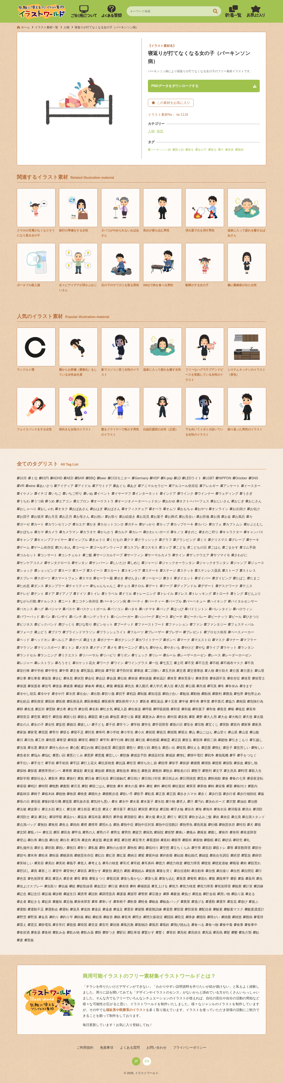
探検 (23, 771)
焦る (65, 825)
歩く (204, 794)
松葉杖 (180, 787)
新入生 (257, 771)
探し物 (252, 764)
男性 (127, 833)
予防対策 (126, 671)
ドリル (127, 594)
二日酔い (154, 671)
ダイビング (223, 579)
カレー (137, 533)
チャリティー (79, 587)
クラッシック (148, 540)
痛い (181, 833)
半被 (185, 702)
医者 (146, 702)
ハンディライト (98, 617)
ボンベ (171, 640)
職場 (236, 864)
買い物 (225, 895)
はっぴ (178, 610)
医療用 (109, 702)
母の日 (25, 802)
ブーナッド (125, 625)
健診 (80, 687)
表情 (231, 150)
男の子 (105, 833)
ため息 (25, 587)
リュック (141, 656)
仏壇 (260, 671)
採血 (240, 764)
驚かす (149, 933)
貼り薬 (239, 895)
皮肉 (88, 841)
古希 (63, 710)
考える (96, 864)
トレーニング (146, 594)
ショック (26, 571)
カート (39, 525)
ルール (171, 656)
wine (31, 486)
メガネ (84, 648)
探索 (34, 771)
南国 (242, 702)
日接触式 (119, 779)
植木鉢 (50, 794)
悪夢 (90, 756)
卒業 (206, 702)
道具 (76, 910)
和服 (187, 710)
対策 (91, 733)
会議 (113, 679)
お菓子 (159, 517)
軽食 (144, 902)
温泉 (83, 818)
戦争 (211, 756)
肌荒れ (256, 864)
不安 (191, 664)
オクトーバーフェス (194, 502)
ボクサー (107, 640)
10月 (23, 479)
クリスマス (219, 540)
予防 (112, 671)
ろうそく (64, 664)
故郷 (101, 771)
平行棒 (119, 741)
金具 (44, 918)
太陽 (260, 717)
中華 (65, 671)
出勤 (97, 694)
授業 (218, 764)
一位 (155, 664)
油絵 (243, 802)
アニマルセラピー (154, 486)
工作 (41, 741)
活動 (166, 810)
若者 (69, 879)
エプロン (83, 502)
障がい (215, 918)
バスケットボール (93, 610)
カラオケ (89, 533)
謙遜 (122, 895)
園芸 (94, 717)
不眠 (216, 664)
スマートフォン (66, 579)
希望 (63, 741)
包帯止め (254, 694)
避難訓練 (155, 910)
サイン (180, 556)
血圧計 (102, 887)
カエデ (80, 525)
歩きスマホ (188, 794)
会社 (91, 679)
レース (216, 656)
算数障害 (244, 848)
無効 (44, 825)
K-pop (168, 479)
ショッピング (47, 571)
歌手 (140, 794)
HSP (156, 479)
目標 (127, 841)
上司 (180, 664)
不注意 (203, 664)
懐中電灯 (196, 756)
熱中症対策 (146, 825)
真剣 (167, 841)
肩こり (46, 871)
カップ (164, 525)
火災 (162, 818)
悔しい (259, 748)
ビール (237, 617)
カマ (40, 533)
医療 (62, 702)
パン (47, 617)
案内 (254, 787)
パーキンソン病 (160, 150)
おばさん (113, 510)
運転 (65, 910)
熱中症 (129, 825)
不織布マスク (233, 664)
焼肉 (76, 825)
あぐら (121, 486)
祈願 (51, 848)
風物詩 (143, 925)
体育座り (187, 679)
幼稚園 (154, 741)
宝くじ (213, 725)
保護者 (36, 687)
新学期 (25, 779)
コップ (167, 548)
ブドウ (56, 633)
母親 (37, 802)
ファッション (178, 625)
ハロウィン (244, 610)
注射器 (85, 810)
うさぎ (247, 494)
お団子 (25, 517)
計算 (249, 887)
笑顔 (208, 848)
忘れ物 (89, 748)
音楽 (94, 925)
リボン (125, 656)
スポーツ (43, 579)
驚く (162, 933)
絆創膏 (168, 856)
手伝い (25, 764)
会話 (102, 679)
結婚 (180, 856)
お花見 (144, 517)
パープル (175, 602)
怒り (132, 748)
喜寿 (252, 710)
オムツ (171, 510)
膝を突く (166, 871)
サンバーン (100, 563)
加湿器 (156, 694)
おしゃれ (47, 510)
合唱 (84, 710)
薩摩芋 (224, 879)
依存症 (235, 679)
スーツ (66, 571)
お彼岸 (39, 517)
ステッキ (186, 571)
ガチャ (133, 525)
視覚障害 (224, 887)
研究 (239, 841)
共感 (202, 687)
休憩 (80, 679)
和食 (212, 710)
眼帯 (177, 841)
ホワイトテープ (150, 640)
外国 (173, 717)
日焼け (135, 779)
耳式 (126, 864)
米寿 (34, 856)
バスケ (70, 610)
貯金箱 (211, 895)
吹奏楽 (136, 710)
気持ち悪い (102, 802)
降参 (191, 918)
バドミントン (198, 610)
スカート (113, 571)
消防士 (25, 818)
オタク (63, 510)
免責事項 (110, 1048)
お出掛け (239, 510)
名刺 (95, 710)
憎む (182, 756)
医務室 (39, 702)
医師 (51, 702)
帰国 (73, 741)
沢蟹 (232, 802)
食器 (37, 933)
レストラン (45, 664)
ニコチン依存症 (87, 602)
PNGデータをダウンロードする (177, 86)
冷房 (72, 694)
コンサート (49, 556)
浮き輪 (178, 810)
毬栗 (68, 802)
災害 (184, 818)
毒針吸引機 (53, 802)
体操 (134, 679)
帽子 (95, 741)
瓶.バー (36, 833)
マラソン (26, 648)
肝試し (25, 871)
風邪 (155, 925)
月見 (77, 787)
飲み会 (60, 933)
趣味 (58, 902)
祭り (83, 848)
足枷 (69, 902)
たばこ (241, 579)
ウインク (186, 494)
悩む (48, 756)
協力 (231, 702)
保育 (247, 679)
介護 (236, 671)
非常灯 (60, 925)
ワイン (119, 664)
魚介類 (247, 933)
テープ (168, 587)
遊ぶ (255, 902)
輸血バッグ (171, 902)
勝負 (229, 694)
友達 (30, 710)
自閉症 (249, 871)
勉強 (186, 694)
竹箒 (197, 848)
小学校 (114, 733)
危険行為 (256, 702)
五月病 (170, 671)
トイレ (95, 594)
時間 (44, 787)
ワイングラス (138, 664)
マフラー (250, 640)
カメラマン (70, 533)
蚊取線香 (86, 887)
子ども (100, 725)
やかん (158, 648)
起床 (48, 902)
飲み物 (75, 933)
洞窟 (144, 810)
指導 (164, 764)
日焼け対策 (152, 779)
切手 (122, 694)
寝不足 (79, 733)
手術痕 (64, 764)
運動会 (53, 910)
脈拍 (108, 871)
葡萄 (193, 879)
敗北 (137, 771)
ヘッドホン (42, 640)
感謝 (172, 756)
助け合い (171, 694)
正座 (162, 794)
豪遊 (176, 895)
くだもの (116, 540)
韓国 (83, 925)
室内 (236, 725)
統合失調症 (221, 856)
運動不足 (37, 910)
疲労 (138, 833)
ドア (51, 594)
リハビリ (109, 656)
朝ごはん (98, 787)
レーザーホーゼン (193, 656)
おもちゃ (186, 510)
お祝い (99, 517)
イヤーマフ (122, 494)
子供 (112, 725)
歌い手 (128, 794)
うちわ (25, 502)
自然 (236, 871)
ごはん (216, 548)
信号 (48, 687)
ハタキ (133, 610)
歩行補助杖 (248, 794)
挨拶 (186, 764)
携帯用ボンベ (51, 771)
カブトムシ (234, 525)
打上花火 (90, 764)
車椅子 (121, 902)
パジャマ (54, 610)
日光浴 (104, 779)
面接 (73, 925)
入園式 (144, 687)
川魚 (30, 741)
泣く (62, 810)
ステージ (169, 571)
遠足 (119, 910)
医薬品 (159, 702)
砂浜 (228, 841)
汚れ (201, 802)
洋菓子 (121, 810)
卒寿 (196, 702)
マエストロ (202, 640)
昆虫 (203, 779)
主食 (76, 671)
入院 (181, 687)
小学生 (129, 733)
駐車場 (135, 933)
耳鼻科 (149, 864)
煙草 (94, 825)
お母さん (83, 517)
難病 (241, 150)
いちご (56, 494)
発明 (236, 833)
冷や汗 (60, 694)
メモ (113, 648)
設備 (48, 895)
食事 (240, 925)
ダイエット (185, 579)
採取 (229, 764)
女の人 (25, 725)
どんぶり (254, 594)
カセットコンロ (112, 525)
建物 (224, 741)
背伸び (71, 871)
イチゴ (42, 494)
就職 (173, 733)
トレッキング (202, 594)
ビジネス (26, 625)
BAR (81, 479)
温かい (71, 818)
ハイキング (218, 602)
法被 (23, 810)
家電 (34, 733)
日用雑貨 (189, 779)
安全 (190, 725)
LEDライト (193, 479)
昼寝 (23, 787)
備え (102, 687)
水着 (136, 802)
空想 (166, 848)
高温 (208, 933)
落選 (182, 879)
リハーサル (90, 656)
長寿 (127, 918)
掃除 (207, 764)
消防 (259, 810)
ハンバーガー (124, 617)
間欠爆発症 (154, 918)
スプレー (26, 579)
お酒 (216, 517)
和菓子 (200, 710)
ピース (164, 617)
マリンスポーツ (48, 648)
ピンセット (104, 625)
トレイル (166, 594)
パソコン (117, 610)
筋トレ (221, 848)
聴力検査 (176, 864)
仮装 (48, 679)
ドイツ (81, 594)
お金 (227, 517)
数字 (197, 771)
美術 (62, 864)
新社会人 (40, 779)
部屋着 (193, 910)
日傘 (91, 779)
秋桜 (133, 848)
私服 (94, 848)
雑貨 (238, 918)
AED (69, 479)
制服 (143, 694)
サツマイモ (221, 556)
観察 (238, 887)
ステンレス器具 (209, 571)
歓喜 (151, 794)
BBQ (92, 479)
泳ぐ (108, 810)
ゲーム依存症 (44, 548)
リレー (157, 656)
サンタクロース (58, 563)
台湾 (73, 710)
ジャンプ (240, 563)
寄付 (55, 733)
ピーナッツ (219, 617)
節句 (23, 856)
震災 (34, 925)
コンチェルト (71, 556)
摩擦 (68, 771)
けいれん (64, 548)
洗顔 (133, 810)
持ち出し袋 (148, 764)
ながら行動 (28, 602)
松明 (167, 787)
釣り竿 (68, 918)
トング (238, 594)
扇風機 (223, 756)
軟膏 (133, 902)
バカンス (26, 610)
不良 (250, 664)
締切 (258, 856)
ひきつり (252, 617)
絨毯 (205, 856)
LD (179, 479)
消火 (248, 810)
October (241, 479)
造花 (233, 902)
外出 (162, 717)
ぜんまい (134, 579)
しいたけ (119, 563)
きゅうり (98, 540)
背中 (58, 871)
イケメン (26, 494)
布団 (52, 741)
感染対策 (157, 756)
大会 (224, 717)
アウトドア (103, 486)
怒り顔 (145, 748)
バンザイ (61, 617)
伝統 (123, 679)
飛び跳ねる (181, 925)
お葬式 (173, 517)
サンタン (81, 563)
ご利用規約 (91, 1048)
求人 (182, 802)
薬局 (251, 879)
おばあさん (80, 510)
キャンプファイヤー (52, 540)
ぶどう (42, 633)
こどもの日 (198, 548)
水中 (125, 802)
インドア (169, 494)
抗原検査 (107, 764)
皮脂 (98, 841)
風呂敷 (129, 925)
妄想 (62, 725)
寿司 (102, 733)
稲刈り (154, 848)
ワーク (105, 664)
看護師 (154, 841)
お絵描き (128, 517)
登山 (23, 841)
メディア (99, 648)
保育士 (260, 679)
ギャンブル (79, 540)
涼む (44, 818)
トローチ (222, 594)
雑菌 (227, 918)
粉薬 (55, 856)
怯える (195, 748)
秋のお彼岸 (118, 848)
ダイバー (204, 579)
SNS (254, 479)
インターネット (147, 494)
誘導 (83, 895)
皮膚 (109, 841)
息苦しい (243, 748)
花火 (58, 879)
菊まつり (98, 879)
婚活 (73, 725)
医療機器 (93, 702)
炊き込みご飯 (202, 818)
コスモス (151, 548)
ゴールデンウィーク (108, 548)
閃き (138, 918)
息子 (229, 748)
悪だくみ (76, 756)
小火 (141, 733)
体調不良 (219, 679)
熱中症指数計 (168, 825)
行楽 (114, 887)
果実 (192, 787)
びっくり (68, 625)
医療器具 (76, 702)
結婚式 (193, 856)
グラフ (167, 540)
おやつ (203, 510)
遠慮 (108, 910)
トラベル (111, 594)
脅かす (96, 871)
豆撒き (157, 895)
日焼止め (171, 779)
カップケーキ (183, 525)
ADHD (57, 479)
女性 (51, 725)
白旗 (44, 841)
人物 (151, 132)
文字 (219, 771)
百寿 (77, 841)
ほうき (91, 640)
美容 (40, 864)
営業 (37, 717)
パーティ (137, 602)
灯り (173, 818)
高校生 (196, 933)
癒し (214, 833)
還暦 (169, 910)
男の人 (90, 833)
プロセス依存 (217, 633)
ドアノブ (65, 594)
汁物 (172, 802)
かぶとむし (255, 525)
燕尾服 (202, 825)
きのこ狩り (210, 533)
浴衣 (191, 810)
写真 (213, 687)
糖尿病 (68, 856)
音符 (105, 925)
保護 (23, 687)
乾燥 (101, 671)
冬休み (233, 687)
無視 (54, 825)
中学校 (39, 671)
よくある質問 (130, 1048)
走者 (23, 902)
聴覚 (207, 864)
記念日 (36, 895)
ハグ (40, 610)
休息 (69, 679)
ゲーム (25, 548)
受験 (52, 710)
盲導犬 (140, 841)
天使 (249, 717)
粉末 (44, 856)
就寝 (152, 733)
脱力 (119, 871)
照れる (107, 825)
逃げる (199, 902)
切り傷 (109, 694)
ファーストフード (151, 625)
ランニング (49, 656)
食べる (199, 925)
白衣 (66, 841)
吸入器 (122, 710)
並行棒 (25, 671)
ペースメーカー (242, 633)
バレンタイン (222, 610)
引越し (257, 741)
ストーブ (231, 571)
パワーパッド (30, 617)
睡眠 (210, 841)
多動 (184, 717)
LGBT (209, 479)
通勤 (211, 902)
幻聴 (131, 741)
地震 (116, 717)
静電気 (46, 925)
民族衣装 (83, 802)
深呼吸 (57, 818)
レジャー (26, 664)
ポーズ (77, 640)
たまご (255, 579)
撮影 (79, 771)
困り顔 (179, 150)
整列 (208, 771)
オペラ (157, 510)
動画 (207, 694)
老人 (83, 864)
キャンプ (26, 540)
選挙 (130, 910)
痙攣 (171, 833)
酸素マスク (235, 910)
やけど (189, 648)
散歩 (169, 771)
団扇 (58, 717)
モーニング (129, 648)
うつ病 (39, 502)
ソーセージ (153, 579)
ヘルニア (61, 640)
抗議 (122, 764)
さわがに (240, 556)
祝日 (73, 848)
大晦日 (237, 717)
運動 (23, 910)
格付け (242, 787)
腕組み (139, 871)
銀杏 (109, 918)
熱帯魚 (188, 825)
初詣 (132, 694)
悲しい (114, 756)
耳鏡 (137, 864)
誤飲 (94, 895)
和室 (176, 710)
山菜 (234, 733)
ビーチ (178, 617)
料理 (244, 771)
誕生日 (71, 895)
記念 (23, 895)
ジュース (257, 563)
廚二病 (212, 741)
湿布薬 (96, 818)
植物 (62, 794)
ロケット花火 (85, 664)
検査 (83, 794)
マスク (220, 640)
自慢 (211, 871)
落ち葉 (153, 879)
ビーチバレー (197, 617)
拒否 (132, 764)
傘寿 (91, 687)
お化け (255, 510)
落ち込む (168, 879)
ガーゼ (25, 525)
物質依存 (228, 825)
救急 (112, 771)
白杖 (55, 841)
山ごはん (206, 733)
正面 (172, 794)
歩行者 (231, 794)
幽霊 (167, 741)
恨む (218, 748)
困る (191, 150)
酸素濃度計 (255, 910)
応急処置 (104, 748)
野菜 (34, 918)
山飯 (255, 733)
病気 (160, 132)
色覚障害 (37, 879)
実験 (226, 725)
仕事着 (36, 679)
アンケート (231, 486)
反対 (41, 710)
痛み (192, 833)
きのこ (193, 533)
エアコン (65, 502)
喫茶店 (25, 717)
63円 (45, 479)
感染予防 (140, 756)
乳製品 (89, 671)
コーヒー (82, 548)
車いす (107, 902)
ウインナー (206, 494)
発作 (225, 833)
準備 (119, 818)
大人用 (212, 717)
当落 (23, 748)
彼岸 (44, 748)
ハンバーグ (146, 617)
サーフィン (135, 556)
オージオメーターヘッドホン (139, 502)
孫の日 (178, 725)
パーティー (156, 602)
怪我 (182, 748)
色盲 (23, 879)
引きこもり (240, 741)
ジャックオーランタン (178, 563)
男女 (117, 833)
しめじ (135, 563)
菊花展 (114, 879)
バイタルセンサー (244, 602)
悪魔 (101, 756)
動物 (196, 694)
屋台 (184, 733)
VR (22, 486)
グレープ (238, 540)
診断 (58, 895)
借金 (58, 687)
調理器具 (108, 895)
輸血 (155, 902)
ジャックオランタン (214, 563)
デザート (207, 587)
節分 (258, 848)
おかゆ (170, 502)
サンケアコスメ (31, 563)
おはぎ (98, 510)
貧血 (198, 895)
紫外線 (154, 856)
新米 (54, 779)
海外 (209, 810)
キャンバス (255, 533)
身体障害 (83, 902)
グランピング (186, 540)
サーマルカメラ (159, 556)
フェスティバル (242, 625)
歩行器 (217, 794)
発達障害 (250, 833)
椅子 (37, 794)
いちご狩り (73, 494)
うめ (51, 502)
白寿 (34, 841)
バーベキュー (196, 602)
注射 (73, 810)
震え (23, 925)
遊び (244, 902)
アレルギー (210, 486)
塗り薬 (129, 717)
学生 (147, 725)
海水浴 (222, 810)
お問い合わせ (153, 1048)
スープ (80, 571)
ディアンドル (187, 587)
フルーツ (137, 633)
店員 (177, 741)
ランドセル (28, 656)
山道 (245, 733)
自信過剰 (183, 871)
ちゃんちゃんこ (104, 587)
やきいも (173, 648)
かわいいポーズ (157, 533)
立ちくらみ (181, 848)
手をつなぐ (248, 756)
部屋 (180, 910)
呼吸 (148, 710)
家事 (247, 725)
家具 (258, 725)
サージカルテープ (109, 556)
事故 (140, 671)
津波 (155, 810)
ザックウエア (199, 556)
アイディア (65, 486)
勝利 (218, 694)
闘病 (170, 918)
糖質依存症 (85, 856)
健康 (69, 687)
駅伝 (122, 933)
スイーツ (96, 571)
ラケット (230, 648)
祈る (40, 848)
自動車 (199, 871)
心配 (76, 748)
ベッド (25, 640)
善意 (223, 710)
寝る (214, 150)
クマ (130, 540)
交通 (182, 671)
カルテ (123, 533)
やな (201, 648)
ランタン (247, 648)
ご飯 (88, 556)
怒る (157, 748)
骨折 (172, 933)
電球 (260, 918)
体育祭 (203, 679)
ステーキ (152, 571)
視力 (175, 887)
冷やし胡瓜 (28, 694)
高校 (183, 933)
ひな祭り (85, 625)
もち (145, 648)
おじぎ (239, 502)
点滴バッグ (28, 825)
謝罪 (133, 895)
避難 (141, 910)
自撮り (224, 871)
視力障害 (206, 887)
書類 (66, 787)
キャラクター (232, 533)
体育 (173, 679)
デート (154, 587)
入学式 (158, 687)
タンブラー (56, 587)
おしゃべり (28, 510)
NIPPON (224, 479)
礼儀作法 (26, 848)
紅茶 (112, 856)
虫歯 (64, 887)
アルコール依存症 (185, 486)
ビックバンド (47, 625)
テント (39, 594)
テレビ (25, 594)
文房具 (232, 771)
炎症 (226, 818)
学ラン (124, 725)
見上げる (161, 887)
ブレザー (175, 633)
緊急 (247, 856)
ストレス (249, 571)
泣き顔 (50, 810)
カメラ (53, 533)
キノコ (178, 533)
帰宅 (84, 741)
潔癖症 (132, 818)
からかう (107, 533)
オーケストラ (104, 502)
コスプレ (133, 548)
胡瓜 (83, 871)
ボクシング (126, 640)
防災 (181, 918)
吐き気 (108, 710)
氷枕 (161, 802)
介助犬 (223, 671)
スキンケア (132, 571)
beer (103, 479)
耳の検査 (112, 864)
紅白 (101, 856)
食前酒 (25, 933)
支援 (90, 771)
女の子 (202, 150)
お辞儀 (204, 517)
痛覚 (203, 833)
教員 (147, 771)
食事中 (252, 925)
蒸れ (204, 879)
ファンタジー (217, 625)
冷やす (45, 694)
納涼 (133, 856)
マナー (234, 640)
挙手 (175, 764)
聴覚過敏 (221, 864)
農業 (186, 902)
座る (188, 741)
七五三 (168, 664)
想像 (126, 756)
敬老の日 (183, 771)
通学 (222, 902)
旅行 (73, 779)
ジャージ (151, 563)
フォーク (26, 633)
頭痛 (116, 925)
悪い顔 (60, 756)
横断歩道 (112, 794)
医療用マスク (129, 702)
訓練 (260, 887)
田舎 (67, 833)
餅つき (110, 933)
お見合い (188, 517)
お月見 (53, 517)
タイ (169, 579)
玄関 (23, 833)
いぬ (89, 494)
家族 (23, 733)
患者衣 (25, 756)
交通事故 (196, 671)
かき (93, 525)
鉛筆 (98, 918)
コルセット (28, 556)
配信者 (207, 910)
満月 (108, 818)
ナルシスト (49, 602)
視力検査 (189, 887)
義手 (73, 864)
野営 (23, 918)
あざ (133, 486)
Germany (141, 479)
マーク (185, 640)
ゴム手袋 (249, 548)
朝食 (113, 787)
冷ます (247, 687)
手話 (76, 764)
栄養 (221, 787)
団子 (48, 717)
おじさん (255, 502)
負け (187, 895)
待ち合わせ (60, 748)
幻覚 (142, 741)
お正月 (67, 517)
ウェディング (228, 494)
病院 (160, 833)
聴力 (162, 864)
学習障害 (162, 725)
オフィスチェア (136, 510)
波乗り (36, 810)
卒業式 (219, 702)
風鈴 (166, 925)
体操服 (147, 679)
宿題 (44, 733)
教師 (158, 771)
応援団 (120, 748)
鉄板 (80, 918)
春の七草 (239, 779)
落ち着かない (134, 879)
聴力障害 (193, 864)
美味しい (26, 864)
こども (181, 548)
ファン (198, 625)
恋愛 (207, 748)
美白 (51, 864)
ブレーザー (156, 633)
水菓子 (149, 802)
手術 (51, 764)
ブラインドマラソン (80, 633)
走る (251, 895)
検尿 (73, 794)
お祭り (113, 517)
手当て (39, 764)
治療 (254, 802)
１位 (34, 479)
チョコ (125, 587)
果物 (203, 787)
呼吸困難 (162, 710)
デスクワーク (228, 587)
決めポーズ (216, 802)
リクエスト (69, 656)
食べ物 (213, 925)
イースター (252, 486)
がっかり (148, 525)
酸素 (219, 910)
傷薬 (120, 687)
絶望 (236, 856)
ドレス (183, 594)
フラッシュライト (113, 633)
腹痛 (152, 871)
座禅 (199, 741)
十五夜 (173, 702)
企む (58, 679)
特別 (242, 825)
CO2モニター (121, 479)
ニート (66, 602)
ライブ (214, 648)
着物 (199, 841)
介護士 (248, 671)
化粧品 (25, 702)
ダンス (39, 587)
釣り (55, 918)
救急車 (124, 771)
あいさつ (46, 486)
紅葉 (122, 856)
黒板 (30, 941)
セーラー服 (104, 579)
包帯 (240, 694)
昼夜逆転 (256, 779)
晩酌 (55, 787)
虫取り (52, 887)
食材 (48, 933)
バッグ (164, 610)
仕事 (23, 679)
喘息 (241, 710)
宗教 (201, 725)
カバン (203, 525)
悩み (37, 756)
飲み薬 (89, 933)
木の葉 (133, 787)
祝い (62, 848)
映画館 (216, 779)
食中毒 (228, 925)
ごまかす (231, 548)
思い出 (170, 748)
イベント (103, 494)
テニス (247, 587)
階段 (202, 918)
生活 (49, 833)
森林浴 (25, 794)
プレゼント (194, 633)
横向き (96, 794)
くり (203, 540)
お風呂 (240, 517)
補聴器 (145, 887)
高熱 (219, 933)
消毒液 (236, 810)
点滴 (237, 818)
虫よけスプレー (31, 887)
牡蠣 (214, 825)
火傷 (152, 818)
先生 (131, 687)
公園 (191, 687)
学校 (137, 725)
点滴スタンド (255, 818)
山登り (222, 733)
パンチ (77, 617)
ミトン (70, 648)
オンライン (220, 510)
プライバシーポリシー (183, 1048)
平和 (106, 741)
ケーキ (254, 540)
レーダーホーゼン (238, 656)
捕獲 (196, 764)
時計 (34, 787)
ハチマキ (148, 610)
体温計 (161, 679)
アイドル (84, 486)
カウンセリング (59, 525)
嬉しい (85, 725)
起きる (36, 902)
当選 (34, 748)
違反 (98, 910)
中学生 (53, 671)
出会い (85, 694)
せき (120, 579)
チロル (139, 587)
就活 (162, 733)
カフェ (217, 525)
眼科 (188, 841)
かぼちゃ (26, 533)
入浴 (170, 687)
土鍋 (105, 717)
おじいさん (221, 502)
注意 (98, 810)
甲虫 (78, 833)
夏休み (150, 717)
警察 (144, 895)
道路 (87, 910)
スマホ (87, 579)
